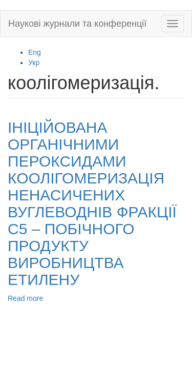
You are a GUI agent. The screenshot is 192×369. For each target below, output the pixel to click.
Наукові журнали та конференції (77, 23)
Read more (25, 298)
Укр (33, 62)
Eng (34, 52)
